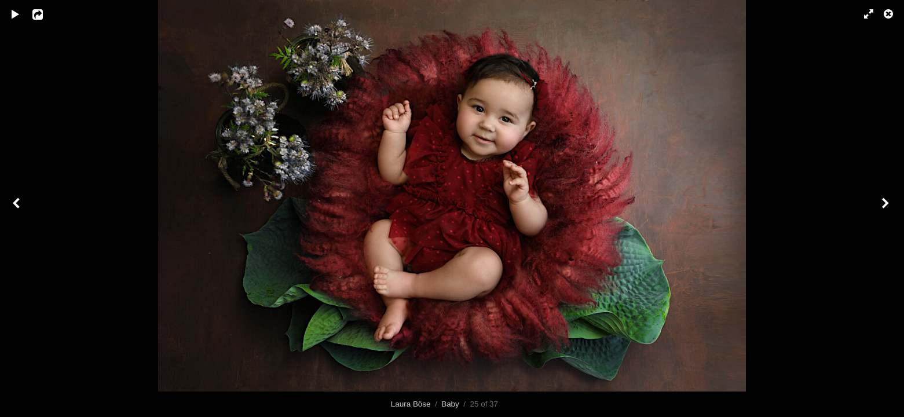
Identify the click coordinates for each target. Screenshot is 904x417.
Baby (450, 404)
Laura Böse (411, 404)
